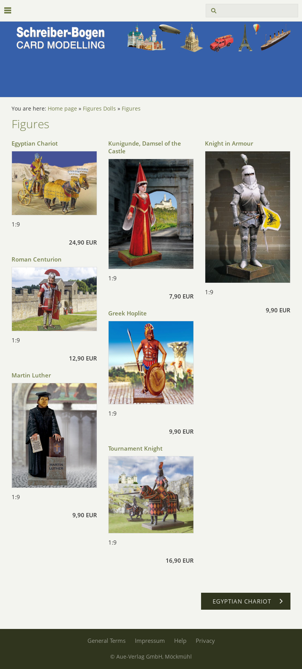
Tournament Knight (135, 448)
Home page (62, 108)
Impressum (150, 640)
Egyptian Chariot (35, 143)
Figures (131, 108)
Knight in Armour (229, 143)
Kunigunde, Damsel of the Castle (144, 147)
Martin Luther (31, 375)
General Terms (106, 640)
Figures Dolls (99, 108)
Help (180, 640)
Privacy (205, 640)
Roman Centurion (37, 259)
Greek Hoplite (127, 313)
